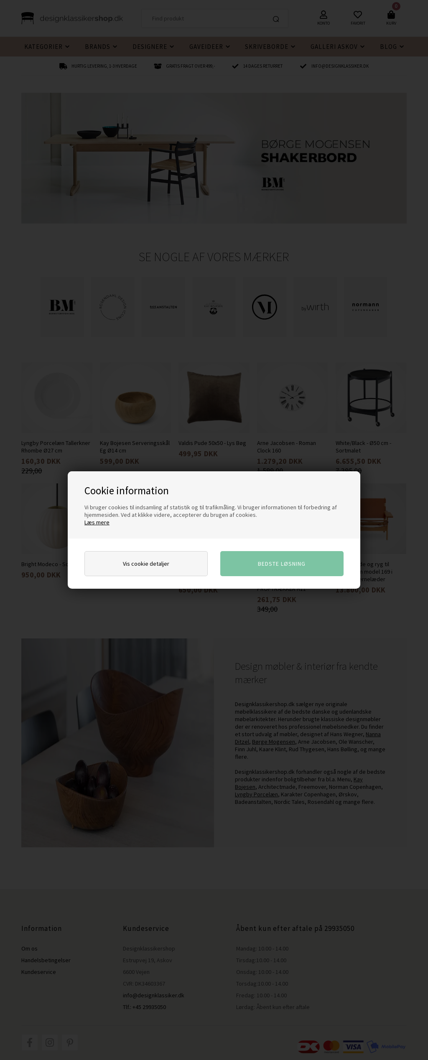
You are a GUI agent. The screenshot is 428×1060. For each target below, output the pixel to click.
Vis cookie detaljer (146, 563)
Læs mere (97, 522)
